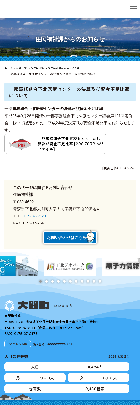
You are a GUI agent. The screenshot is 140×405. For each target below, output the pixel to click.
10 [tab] (94, 281)
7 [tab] (76, 281)
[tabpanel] (70, 266)
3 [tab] (52, 281)
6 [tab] (70, 281)
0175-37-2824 (70, 327)
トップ (8, 68)
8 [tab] (82, 281)
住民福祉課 (37, 68)
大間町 (36, 8)
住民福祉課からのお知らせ (63, 68)
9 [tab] (88, 281)
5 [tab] (64, 281)
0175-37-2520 (33, 216)
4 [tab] (58, 281)
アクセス (15, 344)
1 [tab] (40, 281)
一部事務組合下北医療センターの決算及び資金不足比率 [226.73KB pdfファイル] (70, 144)
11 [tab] (100, 281)
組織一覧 (21, 68)
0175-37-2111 (24, 327)
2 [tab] (46, 281)
